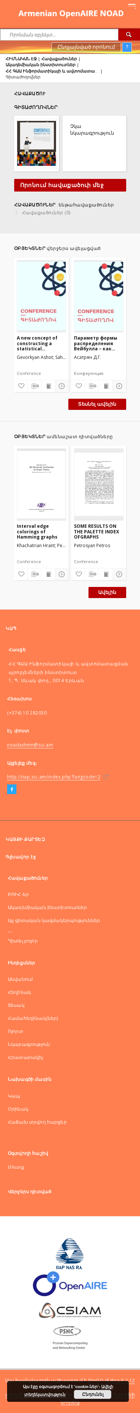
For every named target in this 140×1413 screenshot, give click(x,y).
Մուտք (16, 1167)
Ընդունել (92, 1394)
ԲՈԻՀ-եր (18, 894)
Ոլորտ (15, 1031)
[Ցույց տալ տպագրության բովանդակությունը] (48, 386)
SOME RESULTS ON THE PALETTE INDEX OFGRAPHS (96, 531)
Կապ (14, 1096)
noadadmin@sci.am (30, 745)
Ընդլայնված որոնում (86, 47)
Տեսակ (16, 1005)
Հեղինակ (19, 992)
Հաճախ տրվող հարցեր (37, 1122)
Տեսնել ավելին (97, 404)
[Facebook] (11, 789)
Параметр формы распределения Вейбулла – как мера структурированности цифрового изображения (99, 343)
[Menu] (131, 6)
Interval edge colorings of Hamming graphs (37, 531)
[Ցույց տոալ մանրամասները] (61, 386)
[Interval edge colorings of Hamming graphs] (41, 484)
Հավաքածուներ (59, 58)
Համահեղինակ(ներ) (33, 1018)
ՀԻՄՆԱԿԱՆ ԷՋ (21, 58)
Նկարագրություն (29, 1044)
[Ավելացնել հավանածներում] (21, 386)
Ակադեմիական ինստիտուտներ (40, 64)
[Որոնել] (129, 35)
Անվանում (20, 979)
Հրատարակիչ (26, 1057)
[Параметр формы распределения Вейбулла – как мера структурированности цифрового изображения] (98, 296)
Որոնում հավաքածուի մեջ (62, 185)
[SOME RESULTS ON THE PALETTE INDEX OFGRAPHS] (98, 484)
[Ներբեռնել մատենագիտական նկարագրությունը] (34, 386)
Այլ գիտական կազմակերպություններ (54, 920)
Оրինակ (18, 1109)
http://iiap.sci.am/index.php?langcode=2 (53, 777)
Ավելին (107, 592)
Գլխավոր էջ (21, 857)
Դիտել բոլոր (23, 941)
